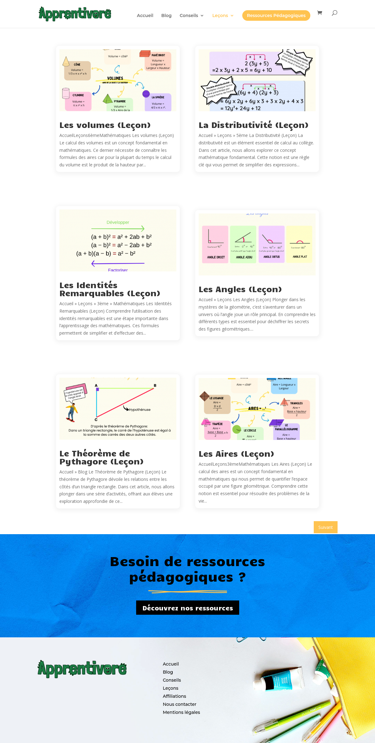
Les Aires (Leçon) (236, 453)
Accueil (171, 664)
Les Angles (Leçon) (240, 289)
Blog (168, 672)
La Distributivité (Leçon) (254, 124)
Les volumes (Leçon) (105, 124)
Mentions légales (181, 712)
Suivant (325, 527)
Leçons (170, 688)
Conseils (172, 680)
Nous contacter (179, 704)
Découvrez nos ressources (187, 608)
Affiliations (174, 696)
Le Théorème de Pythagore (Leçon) (101, 457)
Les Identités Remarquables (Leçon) (110, 288)
